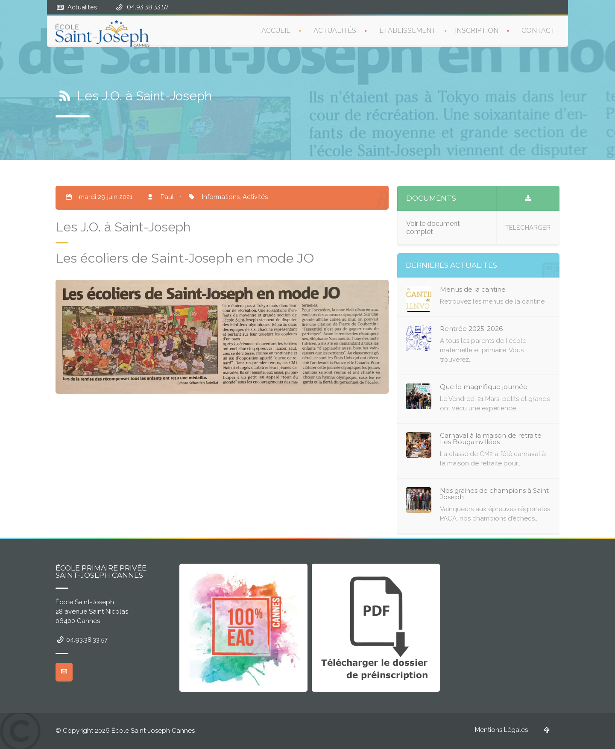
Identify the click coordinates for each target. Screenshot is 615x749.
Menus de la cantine (473, 289)
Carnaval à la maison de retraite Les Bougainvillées (491, 438)
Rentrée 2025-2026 (471, 329)
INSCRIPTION (476, 30)
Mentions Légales (501, 730)
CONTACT (538, 30)
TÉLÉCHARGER (528, 227)
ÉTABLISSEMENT (407, 30)
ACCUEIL (275, 30)
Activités (255, 197)
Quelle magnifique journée (483, 387)
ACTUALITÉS (334, 30)
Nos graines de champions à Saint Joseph (494, 493)
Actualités (82, 7)
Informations (221, 197)
